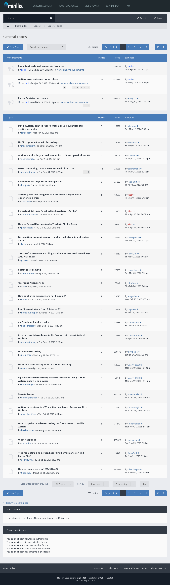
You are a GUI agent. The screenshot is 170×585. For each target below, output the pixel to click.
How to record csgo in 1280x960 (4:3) (38, 469)
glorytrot (132, 126)
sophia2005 (27, 459)
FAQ (128, 5)
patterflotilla (27, 227)
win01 (24, 368)
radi (23, 69)
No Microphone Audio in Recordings (38, 142)
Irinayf (24, 299)
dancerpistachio (29, 397)
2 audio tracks (26, 393)
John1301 (25, 260)
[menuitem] (158, 18)
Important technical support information (41, 65)
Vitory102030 (134, 364)
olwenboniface (28, 414)
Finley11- (132, 98)
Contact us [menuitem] (98, 568)
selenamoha (134, 168)
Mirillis (60, 578)
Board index (112, 5)
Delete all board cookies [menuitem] (135, 568)
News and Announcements (70, 69)
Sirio (23, 286)
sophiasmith (27, 158)
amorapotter (27, 273)
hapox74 (132, 309)
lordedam (26, 132)
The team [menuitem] (113, 568)
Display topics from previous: (47, 484)
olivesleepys (134, 469)
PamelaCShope (29, 312)
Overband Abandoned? (31, 282)
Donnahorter (134, 335)
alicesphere (133, 237)
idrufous (132, 283)
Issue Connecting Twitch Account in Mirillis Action (46, 168)
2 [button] (128, 47)
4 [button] (140, 47)
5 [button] (146, 47)
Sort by (93, 484)
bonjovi (25, 185)
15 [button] (158, 47)
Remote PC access (68, 5)
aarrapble (26, 443)
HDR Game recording (29, 351)
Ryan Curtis (133, 181)
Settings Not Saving (29, 269)
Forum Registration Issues (33, 98)
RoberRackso (134, 423)
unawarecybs (134, 407)
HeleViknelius (134, 394)
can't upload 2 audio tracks (33, 322)
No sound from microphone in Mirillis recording (45, 364)
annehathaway (29, 171)
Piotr (130, 195)
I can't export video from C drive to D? (39, 308)
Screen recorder (42, 5)
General (37, 26)
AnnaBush (132, 453)
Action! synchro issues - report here (38, 79)
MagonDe (132, 142)
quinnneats (133, 440)
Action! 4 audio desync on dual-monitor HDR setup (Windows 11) (54, 155)
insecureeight (28, 145)
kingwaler (132, 296)
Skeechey (26, 472)
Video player (92, 5)
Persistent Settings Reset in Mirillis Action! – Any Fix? (48, 210)
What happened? (28, 439)
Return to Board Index (17, 502)
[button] (164, 47)
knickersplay (27, 430)
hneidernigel (27, 384)
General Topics (55, 26)
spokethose (133, 270)
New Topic (13, 47)
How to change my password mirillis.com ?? (42, 295)
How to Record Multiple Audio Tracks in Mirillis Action (48, 224)
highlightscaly (28, 325)
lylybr (24, 244)
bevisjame (133, 351)
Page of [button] (111, 47)
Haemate (132, 155)
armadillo (26, 201)
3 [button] (134, 47)
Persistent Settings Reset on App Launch (41, 181)
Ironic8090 (26, 355)
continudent (133, 322)
